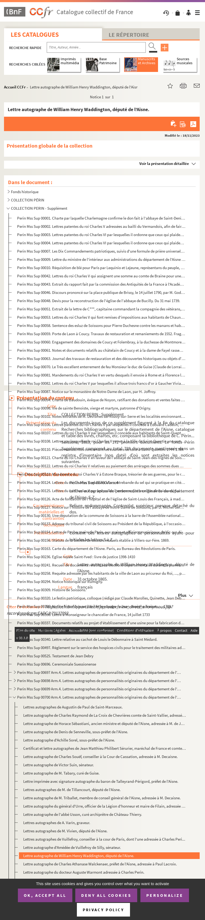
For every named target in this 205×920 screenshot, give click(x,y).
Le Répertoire (129, 34)
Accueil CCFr (15, 87)
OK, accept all (45, 895)
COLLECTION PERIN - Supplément (39, 208)
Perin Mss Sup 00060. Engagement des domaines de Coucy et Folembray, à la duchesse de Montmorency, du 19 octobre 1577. (101, 342)
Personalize (164, 895)
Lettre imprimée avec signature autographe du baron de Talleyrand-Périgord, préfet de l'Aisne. (100, 781)
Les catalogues (35, 34)
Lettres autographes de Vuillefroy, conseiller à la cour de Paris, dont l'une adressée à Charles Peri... (104, 839)
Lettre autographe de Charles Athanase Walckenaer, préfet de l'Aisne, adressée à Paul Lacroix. (100, 863)
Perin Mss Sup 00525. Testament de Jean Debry (55, 655)
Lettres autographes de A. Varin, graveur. (56, 822)
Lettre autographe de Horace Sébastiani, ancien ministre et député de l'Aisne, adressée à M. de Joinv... (104, 723)
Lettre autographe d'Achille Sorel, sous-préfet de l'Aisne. (69, 740)
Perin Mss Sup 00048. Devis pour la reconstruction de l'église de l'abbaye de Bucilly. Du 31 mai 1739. (98, 300)
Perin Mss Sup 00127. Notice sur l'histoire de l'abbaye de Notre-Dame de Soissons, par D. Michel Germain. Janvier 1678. (101, 507)
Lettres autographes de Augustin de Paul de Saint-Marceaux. (73, 707)
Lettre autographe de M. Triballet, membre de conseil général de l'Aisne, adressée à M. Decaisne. (102, 797)
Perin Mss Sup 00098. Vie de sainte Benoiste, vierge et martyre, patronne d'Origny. (84, 408)
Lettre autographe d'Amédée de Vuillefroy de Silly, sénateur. (72, 847)
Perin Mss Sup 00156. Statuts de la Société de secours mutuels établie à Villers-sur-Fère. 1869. (93, 540)
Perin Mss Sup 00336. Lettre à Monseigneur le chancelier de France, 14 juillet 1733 (83, 614)
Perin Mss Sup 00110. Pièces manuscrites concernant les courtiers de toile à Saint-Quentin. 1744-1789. (100, 449)
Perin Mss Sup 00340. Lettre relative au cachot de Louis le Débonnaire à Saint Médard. (87, 639)
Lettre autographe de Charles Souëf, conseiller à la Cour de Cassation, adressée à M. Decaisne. (100, 756)
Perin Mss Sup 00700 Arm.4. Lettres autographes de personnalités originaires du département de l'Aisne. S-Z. (99, 697)
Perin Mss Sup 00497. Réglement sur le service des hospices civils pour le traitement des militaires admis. (101, 647)
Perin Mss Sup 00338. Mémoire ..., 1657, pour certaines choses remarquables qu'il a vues (89, 631)
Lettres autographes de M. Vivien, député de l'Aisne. (65, 830)
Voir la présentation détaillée (164, 163)
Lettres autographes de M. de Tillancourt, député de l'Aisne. (72, 789)
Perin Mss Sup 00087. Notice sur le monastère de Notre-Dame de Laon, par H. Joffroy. (86, 391)
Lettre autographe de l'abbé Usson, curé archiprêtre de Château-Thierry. (82, 814)
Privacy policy (103, 909)
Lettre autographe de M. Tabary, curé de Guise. (61, 773)
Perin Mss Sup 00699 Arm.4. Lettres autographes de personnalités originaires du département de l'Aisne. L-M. (99, 688)
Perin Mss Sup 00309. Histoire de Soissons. (51, 589)
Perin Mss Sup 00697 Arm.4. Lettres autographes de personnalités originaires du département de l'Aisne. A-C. (99, 672)
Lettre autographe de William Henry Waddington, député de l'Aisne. (78, 855)
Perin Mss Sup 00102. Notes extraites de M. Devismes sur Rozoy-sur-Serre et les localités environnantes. (101, 416)
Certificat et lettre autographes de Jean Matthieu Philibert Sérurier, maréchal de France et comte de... (104, 748)
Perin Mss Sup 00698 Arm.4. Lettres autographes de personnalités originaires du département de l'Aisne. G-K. (99, 680)
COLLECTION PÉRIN (27, 199)
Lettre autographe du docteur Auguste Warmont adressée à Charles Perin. (83, 872)
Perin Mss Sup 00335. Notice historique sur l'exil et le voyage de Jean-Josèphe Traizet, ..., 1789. (94, 606)
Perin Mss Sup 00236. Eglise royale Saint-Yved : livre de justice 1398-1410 (76, 556)
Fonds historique (24, 191)
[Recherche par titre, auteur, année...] (96, 47)
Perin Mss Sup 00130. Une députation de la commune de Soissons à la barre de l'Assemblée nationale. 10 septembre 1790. (101, 515)
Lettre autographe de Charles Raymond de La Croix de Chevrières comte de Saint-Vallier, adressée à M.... (104, 715)
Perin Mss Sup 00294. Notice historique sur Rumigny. (60, 581)
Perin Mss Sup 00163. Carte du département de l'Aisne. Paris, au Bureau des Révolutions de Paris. (96, 548)
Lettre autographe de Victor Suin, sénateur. (58, 764)
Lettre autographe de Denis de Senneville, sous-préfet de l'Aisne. (75, 731)
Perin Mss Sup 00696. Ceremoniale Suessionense (56, 664)
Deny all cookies (106, 895)
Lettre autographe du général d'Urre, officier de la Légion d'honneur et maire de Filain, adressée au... (104, 806)
